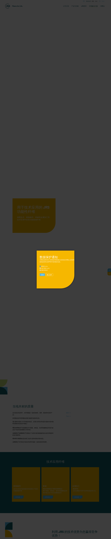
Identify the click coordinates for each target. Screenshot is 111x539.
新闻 (93, 1)
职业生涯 (88, 1)
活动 (96, 1)
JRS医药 (84, 6)
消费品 (102, 6)
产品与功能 (75, 6)
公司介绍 (66, 6)
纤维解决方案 (93, 6)
